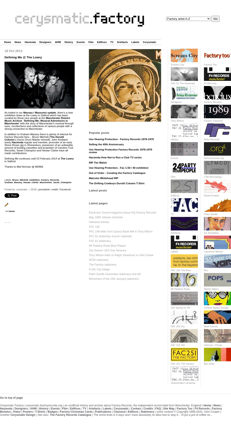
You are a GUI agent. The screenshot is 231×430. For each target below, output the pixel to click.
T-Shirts (40, 411)
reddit (54, 189)
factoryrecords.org (214, 158)
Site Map (168, 408)
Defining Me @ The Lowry (23, 57)
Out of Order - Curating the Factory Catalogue (117, 173)
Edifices (102, 42)
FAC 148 (94, 226)
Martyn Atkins (211, 289)
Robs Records (211, 139)
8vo (206, 270)
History (69, 42)
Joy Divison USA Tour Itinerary (107, 250)
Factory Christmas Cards (76, 411)
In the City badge (99, 269)
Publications (103, 411)
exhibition (34, 180)
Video (17, 411)
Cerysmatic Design (22, 414)
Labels (135, 42)
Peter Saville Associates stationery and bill (115, 274)
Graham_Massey (13, 182)
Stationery (147, 411)
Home (7, 42)
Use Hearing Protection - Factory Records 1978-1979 (121, 139)
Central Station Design (216, 307)
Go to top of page (11, 397)
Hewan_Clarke (30, 182)
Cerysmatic (149, 42)
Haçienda (6, 408)
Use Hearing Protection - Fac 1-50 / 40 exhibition (118, 167)
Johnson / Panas (213, 345)
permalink (43, 189)
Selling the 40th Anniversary (106, 144)
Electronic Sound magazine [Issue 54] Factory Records (122, 212)
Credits (148, 408)
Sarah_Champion (62, 182)
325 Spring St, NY (180, 307)
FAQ (158, 408)
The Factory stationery (102, 264)
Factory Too (210, 64)
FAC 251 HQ (178, 345)
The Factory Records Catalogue (70, 414)
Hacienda (30, 42)
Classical (119, 411)
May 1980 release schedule (106, 217)
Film (91, 42)
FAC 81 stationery (100, 241)
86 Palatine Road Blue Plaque (107, 245)
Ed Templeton (211, 233)
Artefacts (122, 42)
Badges (53, 411)
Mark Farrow (211, 326)
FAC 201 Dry (178, 326)
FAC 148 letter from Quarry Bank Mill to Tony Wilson (121, 231)
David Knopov (211, 195)
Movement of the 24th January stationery (114, 278)
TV (111, 42)
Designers (45, 42)
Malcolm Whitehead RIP (103, 178)
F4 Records (210, 83)
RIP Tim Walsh (98, 162)
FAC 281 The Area (181, 270)
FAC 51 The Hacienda (183, 83)
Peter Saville (211, 214)
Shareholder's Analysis (183, 383)
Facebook (65, 189)
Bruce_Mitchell (20, 180)
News (18, 42)
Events (81, 42)
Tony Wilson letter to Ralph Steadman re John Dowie (121, 255)
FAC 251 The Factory (182, 363)
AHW (58, 42)
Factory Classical (213, 120)
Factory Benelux (213, 102)
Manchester (46, 182)
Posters (28, 411)
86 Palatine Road (180, 289)
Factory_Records (50, 180)
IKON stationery (98, 260)
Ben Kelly (209, 363)
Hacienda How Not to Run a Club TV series (115, 157)
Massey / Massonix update (39, 112)
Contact (136, 408)
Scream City (177, 64)
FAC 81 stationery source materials (110, 236)
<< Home (10, 211)
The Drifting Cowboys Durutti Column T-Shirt (116, 183)
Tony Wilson (177, 120)
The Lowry (67, 158)
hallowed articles (99, 222)
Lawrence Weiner (213, 251)
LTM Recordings (213, 176)
